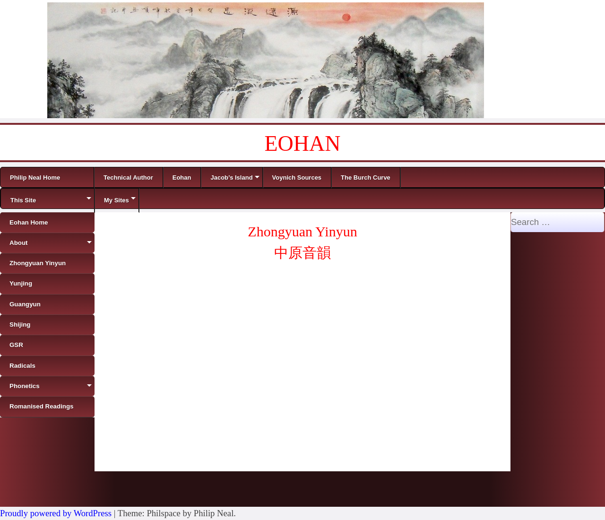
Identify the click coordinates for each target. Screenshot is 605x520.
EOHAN (303, 143)
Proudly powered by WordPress (56, 513)
